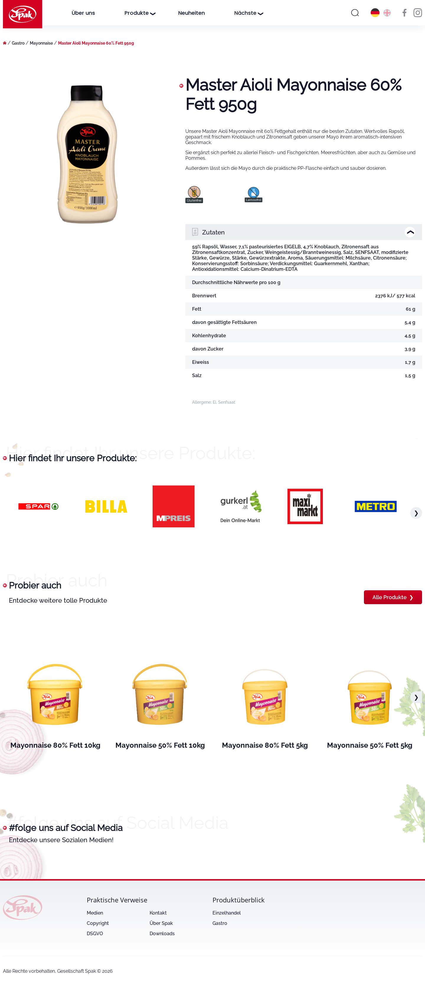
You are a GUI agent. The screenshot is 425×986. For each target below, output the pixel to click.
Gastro (18, 43)
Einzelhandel (226, 913)
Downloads (162, 933)
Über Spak (161, 923)
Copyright (98, 923)
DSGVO (95, 933)
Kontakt (158, 913)
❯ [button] (416, 512)
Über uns (83, 13)
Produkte (137, 13)
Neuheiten (191, 13)
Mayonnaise (41, 43)
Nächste (245, 13)
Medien (95, 913)
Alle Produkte (392, 597)
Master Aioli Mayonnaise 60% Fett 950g (96, 43)
